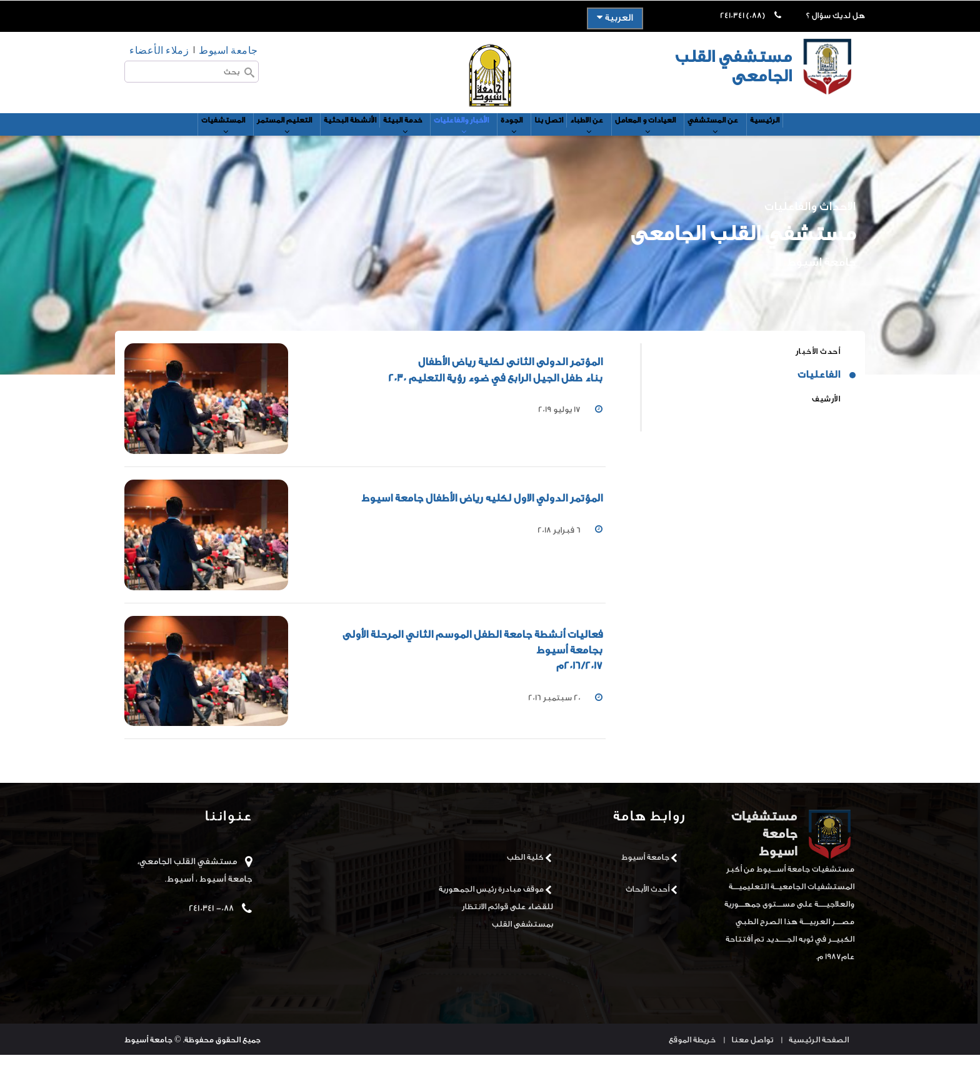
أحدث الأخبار (818, 374)
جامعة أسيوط (645, 880)
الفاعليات (819, 397)
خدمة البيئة (385, 142)
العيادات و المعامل (683, 142)
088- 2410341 (211, 932)
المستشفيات (168, 142)
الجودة (520, 142)
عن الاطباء (611, 142)
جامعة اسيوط (228, 50)
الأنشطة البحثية (319, 136)
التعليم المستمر (242, 142)
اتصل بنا (562, 136)
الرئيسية (823, 136)
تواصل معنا (752, 1062)
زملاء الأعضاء (159, 50)
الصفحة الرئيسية (819, 1062)
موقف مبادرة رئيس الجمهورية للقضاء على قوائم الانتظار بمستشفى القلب (496, 929)
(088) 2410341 (742, 15)
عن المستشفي (764, 142)
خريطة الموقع (692, 1062)
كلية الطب (525, 880)
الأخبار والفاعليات (457, 142)
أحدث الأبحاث (647, 912)
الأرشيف (826, 421)
